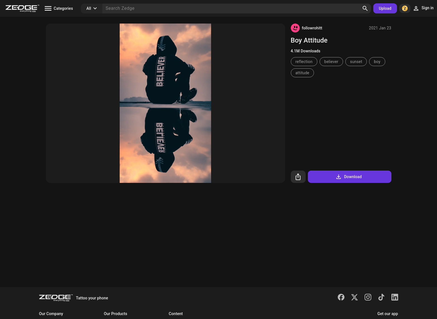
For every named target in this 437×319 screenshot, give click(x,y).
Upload (385, 8)
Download (348, 176)
